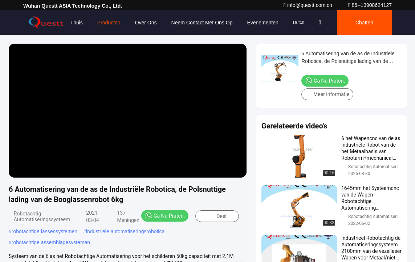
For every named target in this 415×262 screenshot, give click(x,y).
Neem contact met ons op (202, 22)
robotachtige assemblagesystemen (51, 242)
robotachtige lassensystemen (44, 231)
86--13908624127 (370, 5)
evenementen (262, 22)
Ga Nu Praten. (165, 215)
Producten (109, 22)
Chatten (364, 22)
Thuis (76, 22)
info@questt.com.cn (309, 5)
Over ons (146, 22)
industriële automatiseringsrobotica (125, 231)
